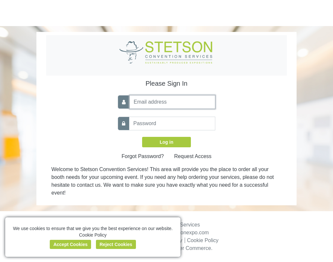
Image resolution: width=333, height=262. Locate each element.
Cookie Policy (203, 240)
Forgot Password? (143, 156)
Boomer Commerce (188, 248)
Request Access (193, 156)
